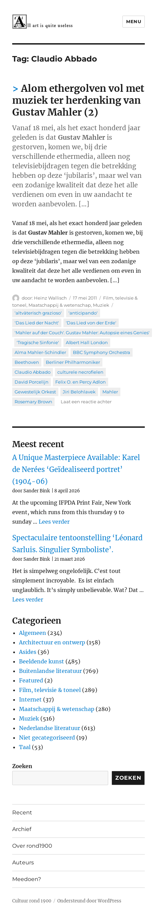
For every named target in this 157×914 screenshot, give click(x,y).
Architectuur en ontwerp (52, 642)
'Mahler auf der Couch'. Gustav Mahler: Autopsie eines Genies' (82, 332)
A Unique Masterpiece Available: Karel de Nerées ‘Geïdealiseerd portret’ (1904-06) (76, 469)
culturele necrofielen (80, 372)
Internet (30, 699)
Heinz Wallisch (50, 298)
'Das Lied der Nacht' (37, 322)
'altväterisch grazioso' (38, 313)
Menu (133, 21)
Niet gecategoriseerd (47, 737)
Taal (25, 747)
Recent (22, 812)
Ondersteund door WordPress (89, 901)
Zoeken (22, 766)
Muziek (101, 305)
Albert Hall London (87, 342)
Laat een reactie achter (86, 401)
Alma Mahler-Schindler (40, 352)
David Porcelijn (31, 382)
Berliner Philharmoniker (73, 362)
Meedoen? (26, 879)
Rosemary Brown (33, 401)
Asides (27, 651)
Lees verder (54, 521)
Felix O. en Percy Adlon (80, 382)
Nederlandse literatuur (49, 728)
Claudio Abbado (33, 372)
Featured (31, 680)
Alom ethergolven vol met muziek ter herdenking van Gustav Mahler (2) (78, 100)
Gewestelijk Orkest (35, 391)
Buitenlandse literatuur (50, 670)
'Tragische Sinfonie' (38, 342)
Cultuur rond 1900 (31, 901)
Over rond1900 (32, 846)
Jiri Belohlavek (79, 391)
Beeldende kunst (41, 661)
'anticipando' (83, 313)
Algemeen (32, 632)
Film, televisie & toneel (50, 690)
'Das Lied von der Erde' (91, 322)
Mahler (110, 391)
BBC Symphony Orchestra (101, 352)
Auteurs (23, 862)
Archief (21, 829)
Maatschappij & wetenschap (59, 305)
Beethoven (27, 362)
